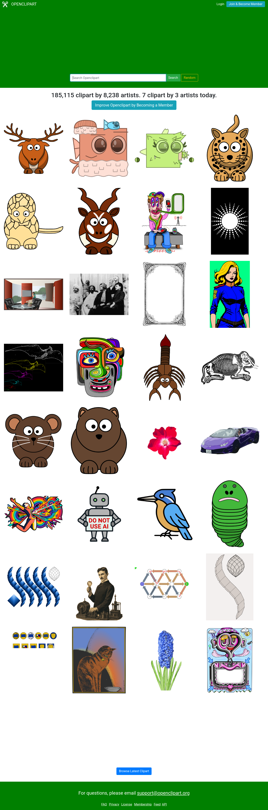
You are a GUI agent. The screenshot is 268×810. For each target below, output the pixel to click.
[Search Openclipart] (118, 78)
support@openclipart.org (163, 793)
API (164, 804)
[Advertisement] (134, 41)
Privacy (114, 804)
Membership (143, 804)
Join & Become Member (245, 4)
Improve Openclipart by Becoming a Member (134, 105)
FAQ (104, 804)
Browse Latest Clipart (134, 771)
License (126, 804)
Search (173, 78)
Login (220, 4)
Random (190, 78)
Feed (157, 804)
